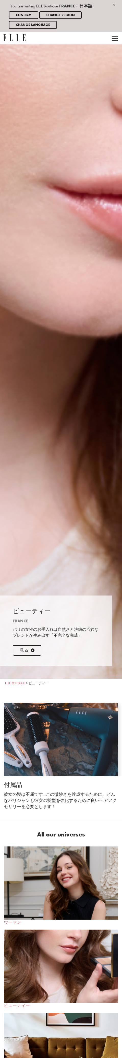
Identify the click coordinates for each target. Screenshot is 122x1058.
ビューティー (61, 969)
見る (27, 650)
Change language (33, 25)
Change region (60, 15)
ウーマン (61, 885)
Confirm (23, 15)
